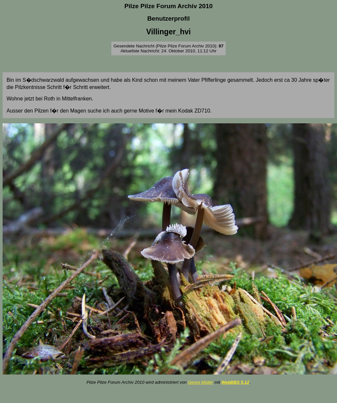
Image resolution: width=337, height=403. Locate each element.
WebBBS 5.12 (235, 382)
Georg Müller (200, 382)
